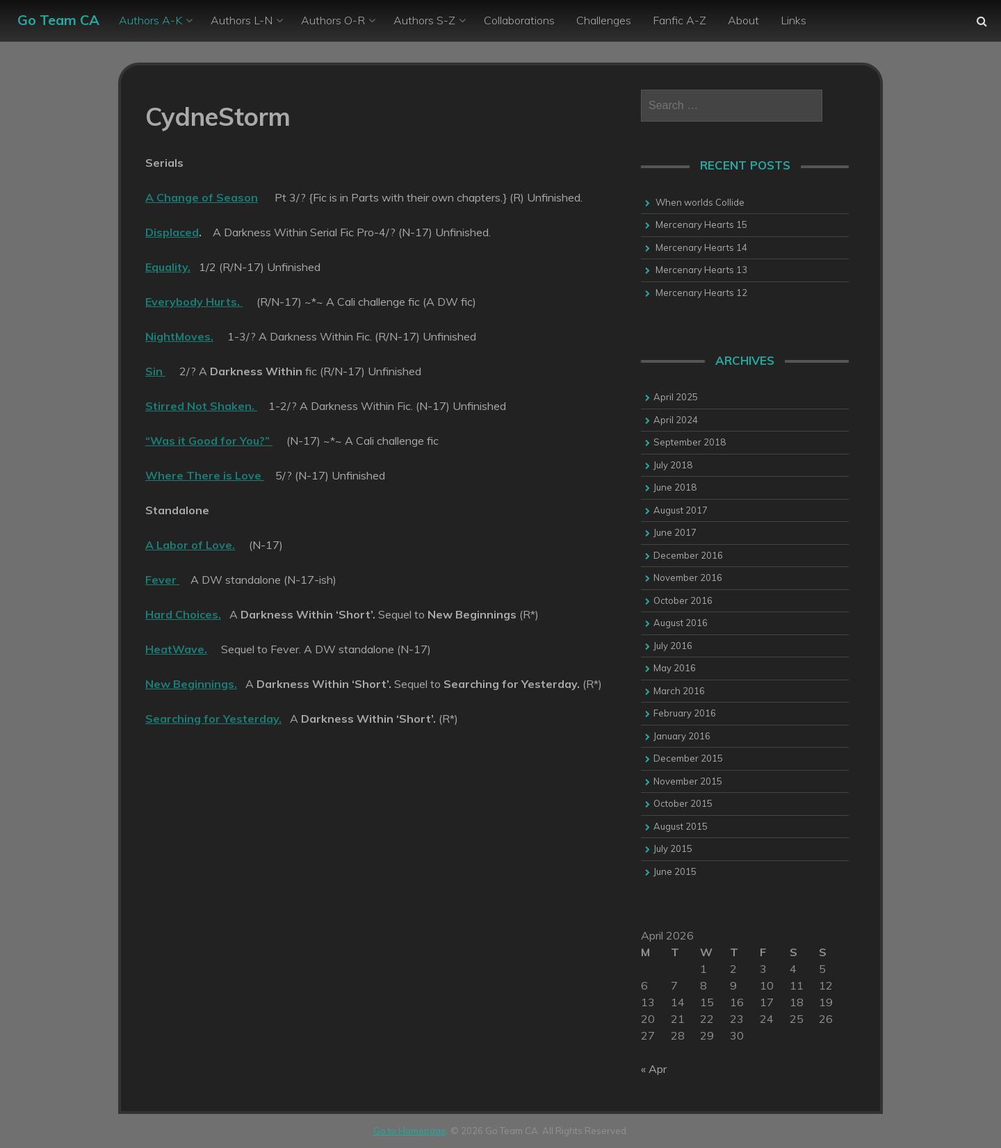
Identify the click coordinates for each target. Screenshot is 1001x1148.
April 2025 (675, 396)
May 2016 (674, 667)
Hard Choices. (183, 614)
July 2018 (672, 464)
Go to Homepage (409, 1130)
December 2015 (688, 758)
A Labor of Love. (190, 545)
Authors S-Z (424, 20)
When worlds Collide (700, 202)
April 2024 (675, 419)
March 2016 (679, 690)
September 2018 (689, 442)
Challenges (603, 20)
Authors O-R (333, 20)
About (743, 20)
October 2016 (683, 600)
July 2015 (672, 848)
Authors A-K (150, 20)
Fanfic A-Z (679, 20)
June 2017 (675, 532)
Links (793, 20)
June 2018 (675, 487)
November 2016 (687, 577)
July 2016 (672, 645)
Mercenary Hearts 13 (701, 269)
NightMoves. (179, 336)
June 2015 (675, 871)
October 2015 (683, 803)
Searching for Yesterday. (213, 718)
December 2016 (688, 555)
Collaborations (519, 20)
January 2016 (681, 735)
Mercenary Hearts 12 (701, 292)
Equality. (167, 267)
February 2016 (684, 713)
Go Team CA (58, 19)
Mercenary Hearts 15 (701, 224)
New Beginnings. (191, 684)
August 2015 (680, 826)
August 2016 (680, 622)
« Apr (654, 1069)
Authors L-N (241, 20)
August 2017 (680, 510)
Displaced (172, 232)
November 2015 (687, 781)
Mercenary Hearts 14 (701, 247)
